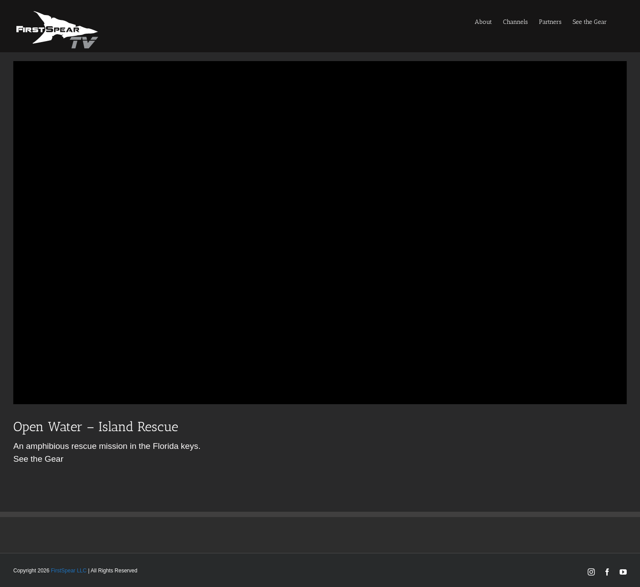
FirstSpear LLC (69, 571)
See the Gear (38, 458)
